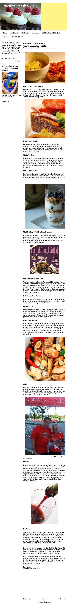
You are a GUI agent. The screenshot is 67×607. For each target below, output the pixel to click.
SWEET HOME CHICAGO (51, 33)
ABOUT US (14, 33)
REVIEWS (25, 33)
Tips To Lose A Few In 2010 (34, 46)
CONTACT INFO (17, 37)
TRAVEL (5, 37)
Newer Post (27, 599)
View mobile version (44, 602)
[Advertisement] (37, 584)
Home (45, 599)
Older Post (62, 599)
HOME (5, 33)
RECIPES (35, 33)
